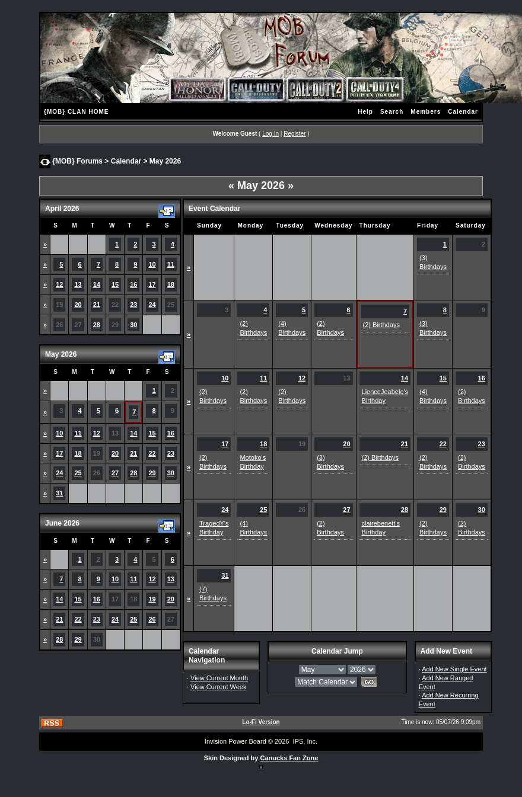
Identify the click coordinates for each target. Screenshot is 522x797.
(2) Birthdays (381, 324)
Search (391, 111)
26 (151, 619)
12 (59, 284)
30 (133, 324)
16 (133, 284)
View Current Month (219, 677)
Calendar (463, 111)
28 (96, 324)
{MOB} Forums (77, 160)
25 (77, 472)
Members (425, 111)
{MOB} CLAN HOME (76, 111)
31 (59, 493)
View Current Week (218, 686)
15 (115, 284)
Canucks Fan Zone (289, 757)
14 (96, 284)
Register (294, 133)
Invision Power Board (235, 741)
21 (96, 304)
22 (151, 453)
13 (77, 284)
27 (115, 472)
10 (151, 264)
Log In (270, 133)
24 (151, 304)
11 (170, 264)
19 (151, 599)
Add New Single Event (454, 669)
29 (151, 472)
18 (170, 284)
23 (133, 304)
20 (77, 304)
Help (365, 111)
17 (151, 284)
